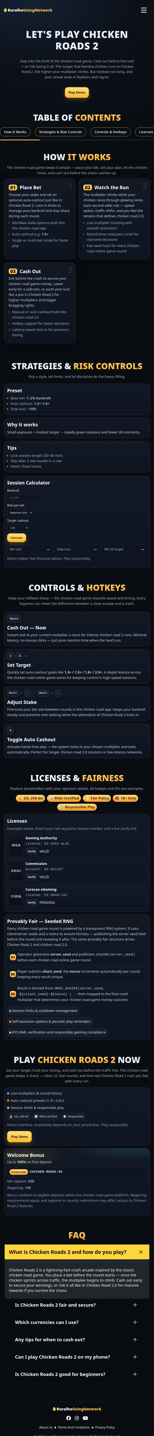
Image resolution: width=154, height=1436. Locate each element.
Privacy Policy (105, 1426)
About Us (46, 1426)
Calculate (17, 537)
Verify (32, 877)
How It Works (15, 132)
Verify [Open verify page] (32, 851)
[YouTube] (85, 1417)
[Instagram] (77, 1417)
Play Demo (77, 92)
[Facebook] (68, 1417)
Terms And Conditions (74, 1426)
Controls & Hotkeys (111, 132)
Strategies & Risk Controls (60, 132)
